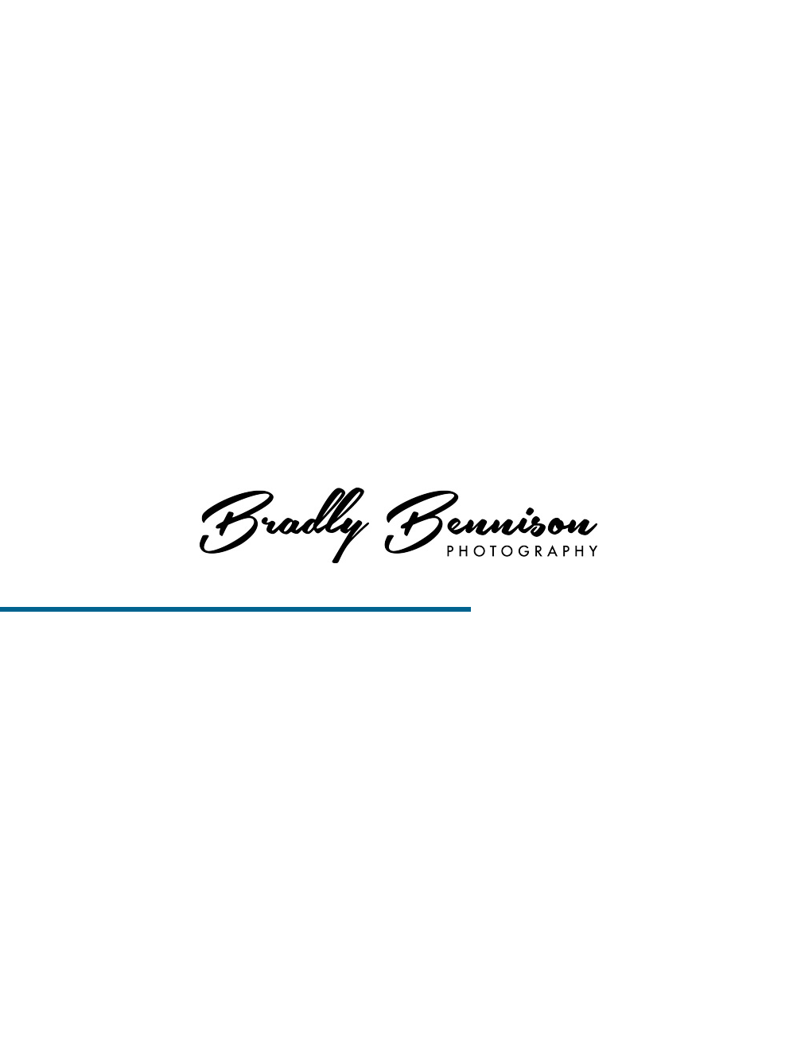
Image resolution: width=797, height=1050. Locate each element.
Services (502, 31)
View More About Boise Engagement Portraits (399, 152)
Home (369, 31)
